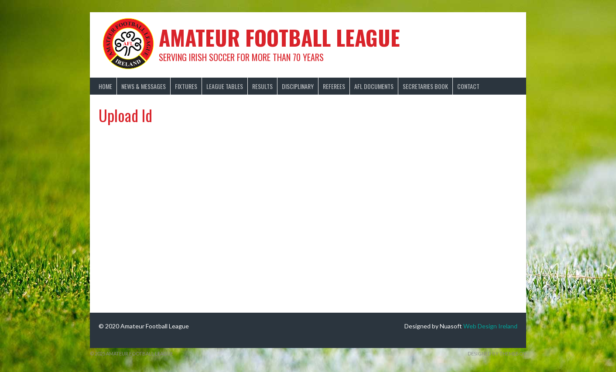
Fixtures (186, 86)
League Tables (224, 86)
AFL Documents (374, 86)
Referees (334, 86)
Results (262, 86)
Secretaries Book (425, 86)
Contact (468, 86)
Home (105, 86)
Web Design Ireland (490, 326)
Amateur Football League (279, 37)
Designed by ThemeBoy (497, 353)
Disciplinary (298, 86)
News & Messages (143, 86)
